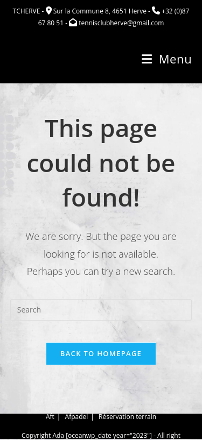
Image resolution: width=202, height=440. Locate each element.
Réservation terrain (127, 417)
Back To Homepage (101, 353)
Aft (50, 417)
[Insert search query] (101, 310)
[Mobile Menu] (167, 59)
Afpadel (76, 417)
